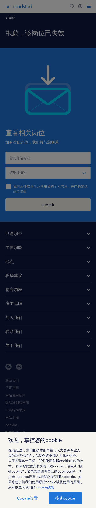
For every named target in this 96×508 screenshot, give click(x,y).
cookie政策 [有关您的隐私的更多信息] (45, 487)
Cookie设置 (27, 498)
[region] (48, 470)
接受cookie (65, 498)
